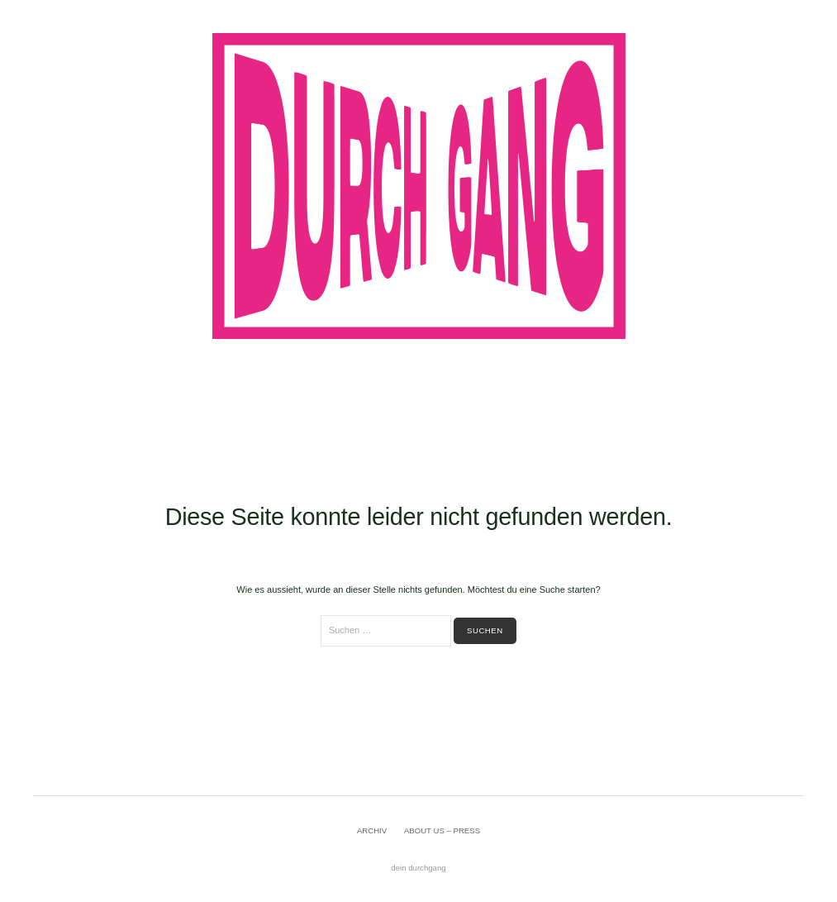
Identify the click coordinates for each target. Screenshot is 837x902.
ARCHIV (372, 830)
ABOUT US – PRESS (442, 830)
